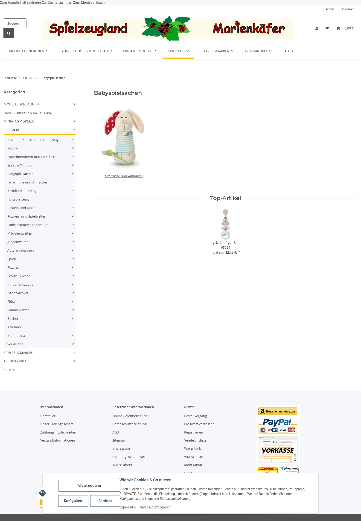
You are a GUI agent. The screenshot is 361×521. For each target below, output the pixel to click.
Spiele (12, 259)
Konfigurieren (74, 501)
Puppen (13, 148)
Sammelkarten (18, 310)
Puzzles (13, 267)
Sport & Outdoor (20, 165)
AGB (115, 432)
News (330, 9)
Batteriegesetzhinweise (130, 456)
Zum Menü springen (89, 2)
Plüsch (12, 301)
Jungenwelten (18, 242)
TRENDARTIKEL (15, 361)
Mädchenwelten (19, 233)
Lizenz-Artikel (17, 293)
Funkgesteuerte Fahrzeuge (27, 225)
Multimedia (16, 335)
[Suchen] (15, 23)
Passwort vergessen (199, 424)
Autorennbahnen (20, 250)
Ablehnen (105, 501)
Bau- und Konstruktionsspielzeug (33, 139)
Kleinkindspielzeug (22, 191)
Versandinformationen (57, 440)
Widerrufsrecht (124, 465)
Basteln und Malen (22, 208)
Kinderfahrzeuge (20, 284)
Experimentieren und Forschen (31, 156)
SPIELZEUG (12, 130)
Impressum (127, 507)
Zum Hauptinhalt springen (21, 2)
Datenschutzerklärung (155, 507)
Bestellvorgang (195, 416)
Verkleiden (15, 344)
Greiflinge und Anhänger (124, 176)
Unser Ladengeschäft (56, 424)
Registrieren (193, 432)
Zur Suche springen (57, 2)
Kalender (14, 327)
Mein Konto (193, 465)
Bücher (12, 318)
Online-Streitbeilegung (130, 416)
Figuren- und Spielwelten (26, 216)
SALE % (9, 369)
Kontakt (348, 9)
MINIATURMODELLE (19, 121)
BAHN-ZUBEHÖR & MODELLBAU (28, 113)
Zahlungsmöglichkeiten (58, 432)
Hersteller (47, 416)
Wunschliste (193, 456)
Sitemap (118, 440)
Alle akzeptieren (89, 485)
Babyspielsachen (20, 174)
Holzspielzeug (18, 199)
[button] (317, 28)
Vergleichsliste (195, 440)
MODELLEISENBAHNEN (21, 104)
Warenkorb (192, 448)
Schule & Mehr (18, 276)
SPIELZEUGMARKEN (19, 352)
